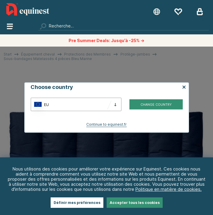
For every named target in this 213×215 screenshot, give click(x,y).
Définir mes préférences (77, 202)
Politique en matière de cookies (167, 189)
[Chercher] (123, 26)
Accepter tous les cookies (135, 202)
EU (46, 104)
